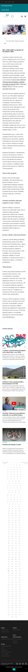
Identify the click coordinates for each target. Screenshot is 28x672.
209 (12, 573)
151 (19, 538)
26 (20, 472)
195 (19, 564)
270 (16, 607)
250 (16, 596)
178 (16, 554)
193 (12, 564)
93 (12, 506)
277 (12, 612)
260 (8, 603)
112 (9, 518)
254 (16, 598)
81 (17, 499)
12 (8, 467)
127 (19, 524)
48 (15, 483)
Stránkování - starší (25, 463)
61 (12, 490)
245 (12, 594)
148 (9, 538)
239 (19, 589)
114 (16, 518)
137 (12, 531)
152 (9, 541)
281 (12, 614)
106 (16, 513)
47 (12, 483)
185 (12, 559)
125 (12, 524)
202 (16, 568)
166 (16, 548)
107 (19, 513)
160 (9, 545)
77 (20, 497)
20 (17, 469)
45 (19, 481)
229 (12, 584)
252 (8, 598)
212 (9, 575)
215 (19, 575)
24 (14, 472)
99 (19, 508)
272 (8, 610)
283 (19, 614)
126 (16, 524)
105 (12, 513)
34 (14, 476)
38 (10, 478)
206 (16, 571)
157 (12, 543)
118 (15, 520)
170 (16, 550)
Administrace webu (5, 663)
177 (12, 554)
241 (12, 591)
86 (17, 501)
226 (16, 582)
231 (19, 584)
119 (19, 520)
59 (20, 488)
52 (14, 485)
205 (12, 571)
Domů (5, 38)
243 (20, 591)
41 (20, 478)
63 (18, 490)
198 (16, 566)
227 (19, 582)
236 (8, 589)
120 (9, 522)
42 (9, 481)
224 (8, 582)
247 (20, 594)
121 (12, 522)
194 (16, 564)
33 (10, 476)
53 (17, 485)
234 (16, 587)
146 (16, 536)
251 (19, 596)
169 (12, 550)
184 (9, 559)
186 (16, 559)
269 (12, 607)
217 (12, 577)
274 (16, 610)
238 (16, 589)
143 (19, 534)
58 (17, 488)
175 (19, 552)
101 (12, 511)
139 (19, 531)
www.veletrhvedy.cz (8, 317)
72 (20, 495)
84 (10, 501)
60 (9, 490)
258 (16, 601)
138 (16, 531)
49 (19, 483)
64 (9, 492)
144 (8, 536)
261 (12, 603)
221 (12, 580)
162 (16, 545)
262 (16, 603)
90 (15, 504)
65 (12, 492)
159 (19, 543)
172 (9, 552)
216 (9, 577)
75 (14, 497)
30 (17, 474)
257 (12, 601)
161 (12, 545)
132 (9, 529)
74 (10, 497)
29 (14, 474)
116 (9, 520)
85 (14, 501)
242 (16, 591)
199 (19, 566)
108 (9, 515)
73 (7, 497)
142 (16, 534)
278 (16, 612)
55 (7, 488)
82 (20, 499)
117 (12, 520)
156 (9, 543)
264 (8, 605)
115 (19, 518)
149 (12, 538)
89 (12, 504)
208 (9, 573)
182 (16, 557)
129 (12, 527)
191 (19, 561)
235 (19, 587)
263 (20, 603)
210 (16, 573)
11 (19, 465)
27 (7, 474)
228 (8, 584)
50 (7, 485)
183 (19, 557)
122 (16, 522)
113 (12, 518)
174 (16, 552)
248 (8, 596)
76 (17, 497)
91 (18, 504)
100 (9, 511)
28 (10, 474)
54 (20, 485)
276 (8, 612)
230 (16, 584)
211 (19, 573)
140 (9, 534)
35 (17, 476)
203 (20, 568)
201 (12, 568)
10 (16, 465)
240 (8, 591)
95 (19, 506)
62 (15, 490)
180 (9, 557)
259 (19, 601)
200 (8, 568)
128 (9, 527)
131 (19, 527)
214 (16, 575)
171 (19, 550)
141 (12, 534)
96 (9, 508)
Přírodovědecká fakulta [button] (14, 5)
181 (12, 557)
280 (9, 614)
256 (8, 601)
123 (19, 522)
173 (12, 552)
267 (20, 605)
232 (8, 587)
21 (20, 469)
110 (16, 515)
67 (19, 492)
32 (7, 476)
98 (15, 508)
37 (7, 478)
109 (12, 515)
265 (12, 605)
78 (7, 499)
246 (16, 594)
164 (8, 548)
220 (9, 580)
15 (17, 467)
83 (7, 501)
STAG (6, 1)
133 (12, 529)
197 (12, 566)
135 (19, 529)
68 (7, 495)
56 (10, 488)
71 (17, 495)
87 (20, 501)
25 (17, 472)
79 (11, 499)
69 (11, 495)
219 (19, 577)
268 (8, 607)
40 (17, 478)
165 (12, 548)
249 (12, 596)
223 (19, 580)
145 (12, 536)
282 (16, 614)
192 (8, 564)
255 (19, 598)
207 (20, 571)
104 (8, 513)
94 (15, 506)
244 (8, 594)
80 (14, 499)
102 (16, 511)
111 (19, 515)
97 (12, 508)
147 (19, 536)
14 (14, 467)
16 (20, 467)
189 (12, 561)
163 (19, 545)
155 (19, 541)
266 (16, 605)
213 (12, 575)
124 (9, 524)
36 (20, 476)
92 (9, 506)
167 (19, 548)
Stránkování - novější (5, 463)
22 (7, 472)
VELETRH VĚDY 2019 (8, 89)
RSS (12, 663)
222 (16, 580)
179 (19, 554)
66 (15, 492)
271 (19, 607)
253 (12, 598)
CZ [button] (2, 1)
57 (14, 488)
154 (16, 541)
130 (16, 527)
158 (16, 543)
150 (16, 538)
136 (9, 531)
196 (8, 566)
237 (12, 589)
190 (16, 561)
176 (9, 554)
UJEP (13, 1)
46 (9, 483)
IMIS (9, 1)
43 (12, 481)
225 (12, 582)
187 (19, 559)
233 (12, 587)
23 (10, 472)
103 (19, 511)
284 (12, 617)
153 (12, 541)
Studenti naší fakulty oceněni (11, 444)
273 (12, 610)
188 (8, 561)
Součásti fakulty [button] (14, 9)
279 (19, 612)
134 (16, 529)
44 (15, 481)
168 (9, 550)
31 (20, 474)
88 (9, 504)
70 (14, 495)
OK (14, 669)
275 (19, 610)
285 (16, 617)
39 (14, 478)
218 (16, 577)
